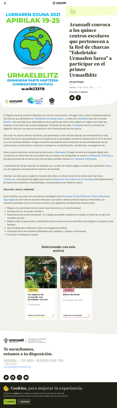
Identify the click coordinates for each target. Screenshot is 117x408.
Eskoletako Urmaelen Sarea (49, 118)
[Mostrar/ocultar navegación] (5, 3)
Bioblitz (7, 121)
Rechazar (24, 402)
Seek (107, 165)
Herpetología (76, 82)
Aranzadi (67, 196)
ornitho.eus (9, 179)
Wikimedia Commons (100, 155)
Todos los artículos (36, 315)
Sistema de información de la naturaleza (73, 179)
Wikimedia (60, 152)
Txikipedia (79, 158)
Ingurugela (9, 199)
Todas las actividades (72, 315)
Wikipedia (91, 158)
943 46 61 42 (11, 364)
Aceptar (9, 402)
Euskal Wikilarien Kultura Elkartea (90, 196)
